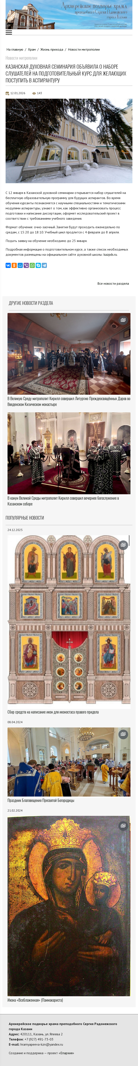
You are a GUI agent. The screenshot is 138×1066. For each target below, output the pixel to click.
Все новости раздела (113, 283)
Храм (32, 49)
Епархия (66, 1053)
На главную (14, 49)
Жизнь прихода (51, 49)
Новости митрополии (84, 49)
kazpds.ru (110, 254)
